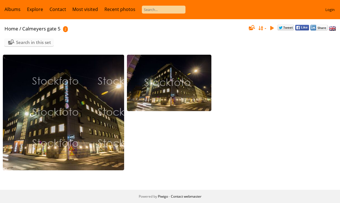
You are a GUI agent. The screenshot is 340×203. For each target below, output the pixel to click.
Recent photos (119, 9)
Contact (58, 9)
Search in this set (33, 42)
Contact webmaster (186, 196)
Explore (35, 9)
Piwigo (163, 196)
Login (330, 9)
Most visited (85, 9)
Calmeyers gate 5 (41, 28)
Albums (13, 9)
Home (11, 28)
